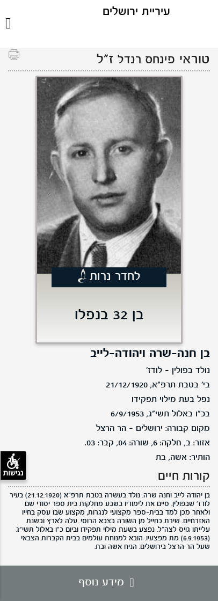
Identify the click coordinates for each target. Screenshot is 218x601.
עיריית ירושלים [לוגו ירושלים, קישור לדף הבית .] (136, 12)
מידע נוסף (108, 583)
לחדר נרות (115, 277)
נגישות (13, 465)
